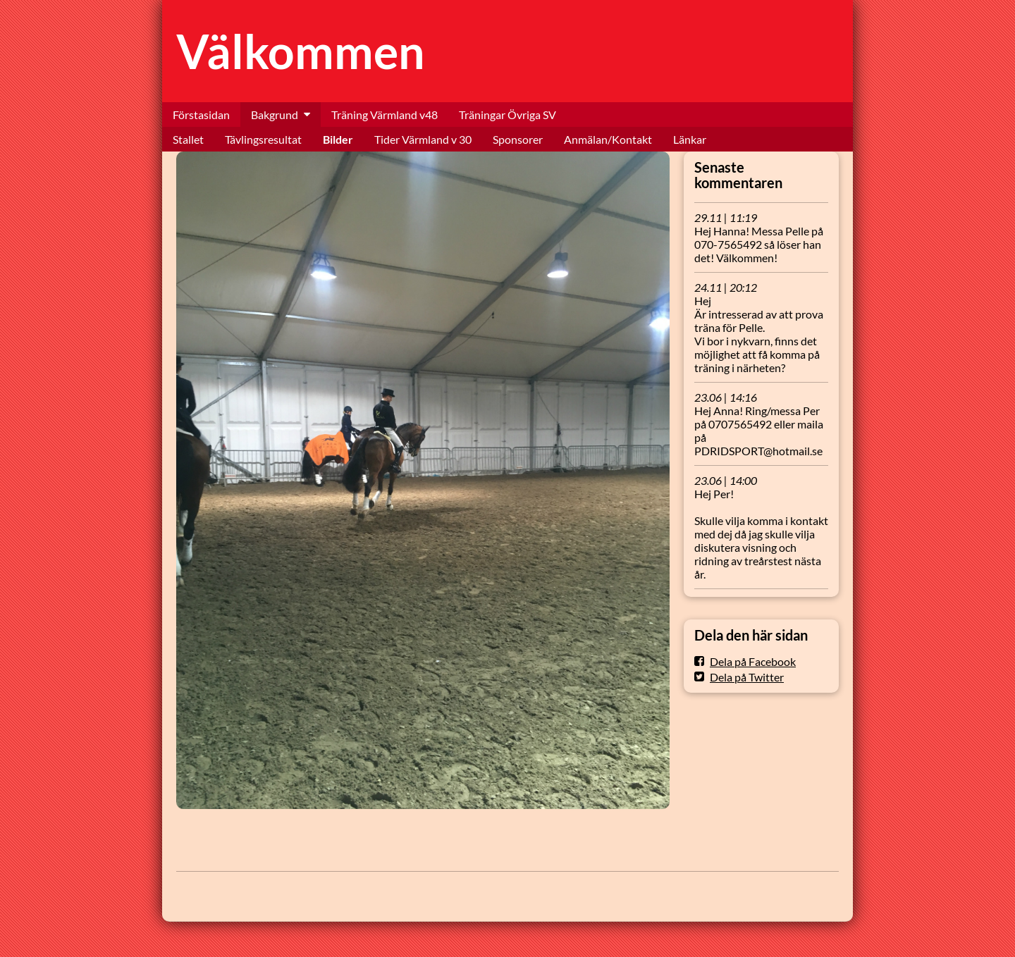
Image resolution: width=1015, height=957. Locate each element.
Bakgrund (274, 114)
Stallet (188, 139)
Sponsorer (518, 139)
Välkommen (300, 51)
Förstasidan (201, 114)
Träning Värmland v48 (384, 114)
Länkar (689, 139)
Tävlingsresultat (263, 139)
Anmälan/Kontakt (608, 139)
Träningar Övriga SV (507, 114)
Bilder (338, 139)
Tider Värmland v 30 (423, 139)
